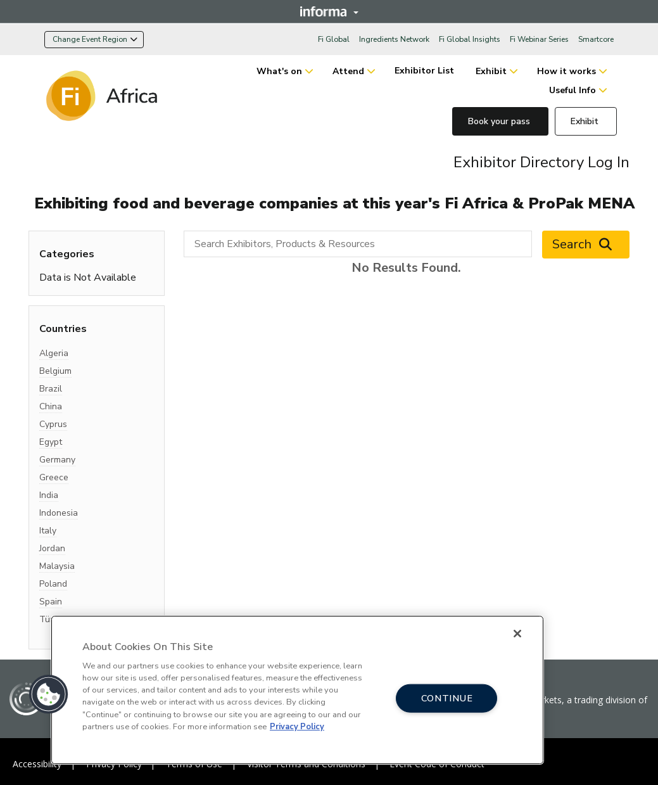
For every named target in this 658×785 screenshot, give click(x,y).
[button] (48, 694)
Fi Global (334, 39)
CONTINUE (447, 698)
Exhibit (491, 71)
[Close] (517, 634)
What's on (279, 71)
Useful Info (572, 90)
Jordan (52, 548)
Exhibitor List (426, 71)
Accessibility (37, 764)
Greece (53, 477)
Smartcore (596, 39)
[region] (297, 690)
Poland (53, 584)
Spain (50, 602)
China (50, 406)
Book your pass (500, 121)
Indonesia (58, 513)
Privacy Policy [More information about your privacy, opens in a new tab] (297, 726)
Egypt (50, 442)
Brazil (50, 389)
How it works (566, 71)
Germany (57, 460)
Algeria (53, 353)
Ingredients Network (394, 39)
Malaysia (57, 566)
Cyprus (53, 424)
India (48, 495)
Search (585, 244)
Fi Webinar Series (539, 39)
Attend (348, 71)
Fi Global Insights (469, 39)
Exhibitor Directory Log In (541, 162)
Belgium (55, 371)
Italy (47, 531)
